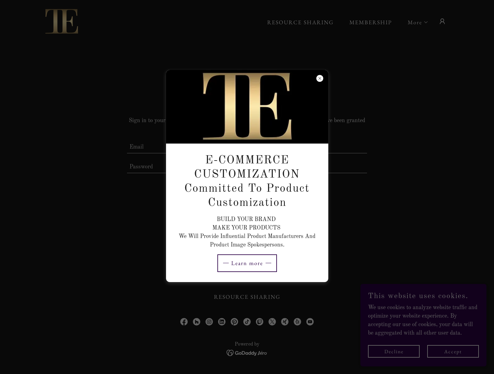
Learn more (247, 263)
